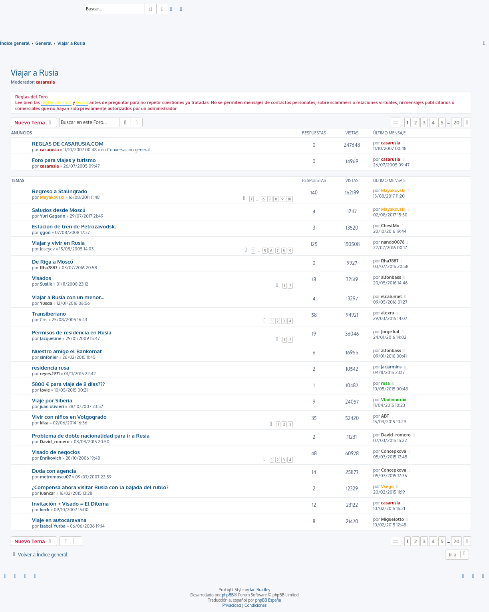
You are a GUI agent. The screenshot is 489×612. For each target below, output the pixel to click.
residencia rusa (50, 367)
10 (289, 199)
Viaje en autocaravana (59, 519)
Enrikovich (51, 458)
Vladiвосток (393, 399)
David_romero (55, 441)
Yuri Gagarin (53, 216)
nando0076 (393, 242)
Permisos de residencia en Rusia (71, 332)
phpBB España (268, 600)
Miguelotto (392, 519)
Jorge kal (390, 331)
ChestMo (390, 225)
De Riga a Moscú (52, 261)
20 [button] (456, 122)
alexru (387, 313)
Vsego (387, 486)
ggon (45, 232)
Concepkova (393, 451)
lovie (45, 390)
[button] (396, 122)
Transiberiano (49, 313)
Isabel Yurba (53, 526)
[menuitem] (171, 9)
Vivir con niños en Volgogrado (69, 416)
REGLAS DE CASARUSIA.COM (67, 143)
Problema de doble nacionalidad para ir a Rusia (90, 435)
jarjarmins (391, 367)
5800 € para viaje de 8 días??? (68, 383)
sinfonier (49, 357)
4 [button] (433, 122)
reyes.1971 (50, 373)
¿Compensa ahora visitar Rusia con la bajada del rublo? (100, 487)
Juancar (47, 493)
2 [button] (415, 122)
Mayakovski (52, 197)
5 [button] (442, 122)
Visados (41, 277)
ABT (385, 416)
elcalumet (391, 296)
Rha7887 (49, 267)
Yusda (46, 303)
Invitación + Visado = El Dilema (70, 503)
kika (44, 423)
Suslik (46, 284)
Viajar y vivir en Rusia (58, 242)
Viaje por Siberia (52, 400)
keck (45, 509)
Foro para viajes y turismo (64, 159)
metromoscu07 (55, 477)
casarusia (45, 82)
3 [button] (424, 122)
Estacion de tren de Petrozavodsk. (74, 226)
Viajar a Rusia (35, 72)
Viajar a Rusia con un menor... (68, 297)
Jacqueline (51, 338)
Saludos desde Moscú (58, 209)
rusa (385, 383)
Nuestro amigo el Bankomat (67, 351)
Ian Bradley (260, 589)
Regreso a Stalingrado (59, 191)
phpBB (228, 594)
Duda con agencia (54, 470)
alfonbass (391, 277)
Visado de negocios (56, 451)
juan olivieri (52, 406)
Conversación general (128, 149)
